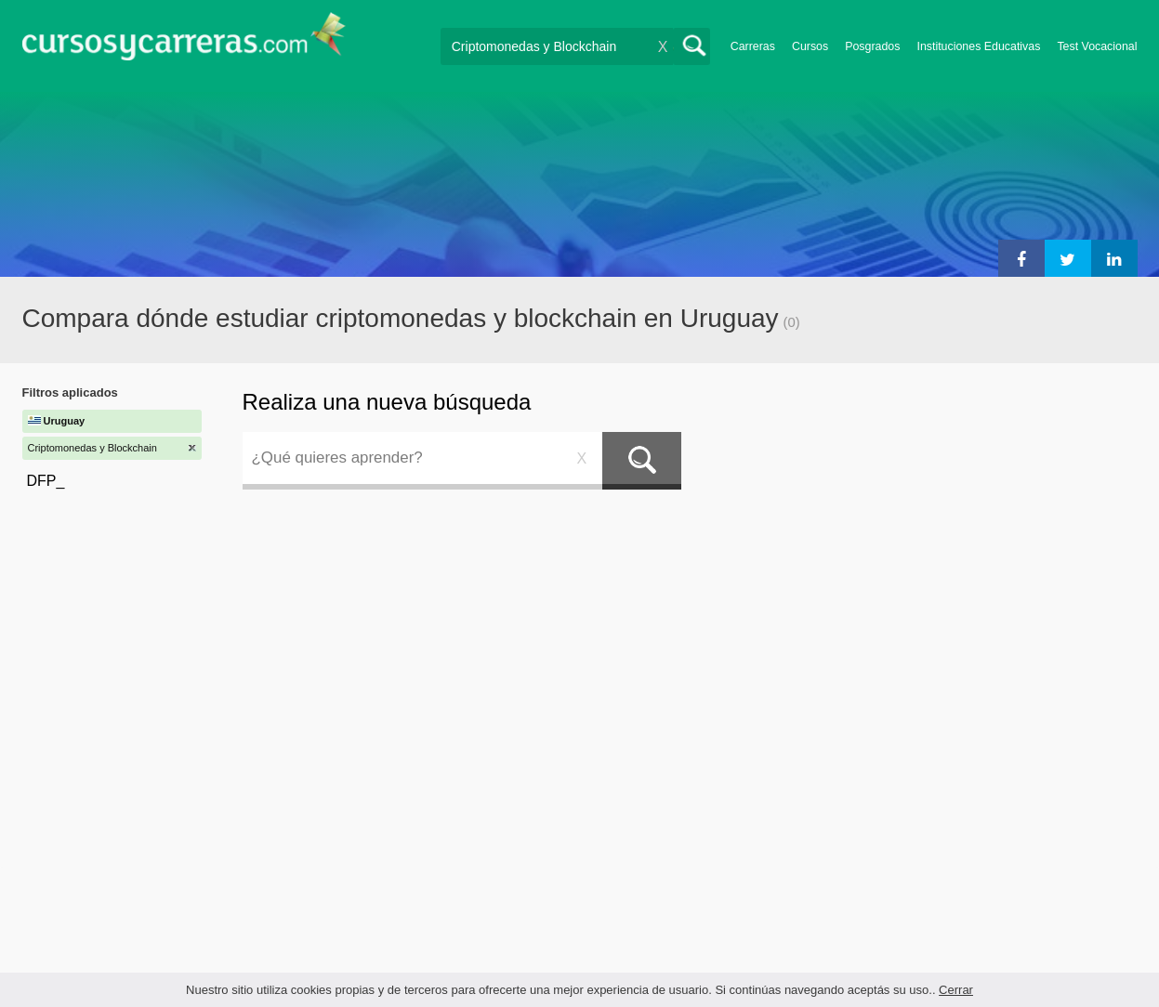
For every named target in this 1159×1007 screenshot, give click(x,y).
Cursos (810, 46)
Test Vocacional (1097, 46)
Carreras (753, 46)
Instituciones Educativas (978, 46)
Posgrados (872, 46)
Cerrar (956, 990)
